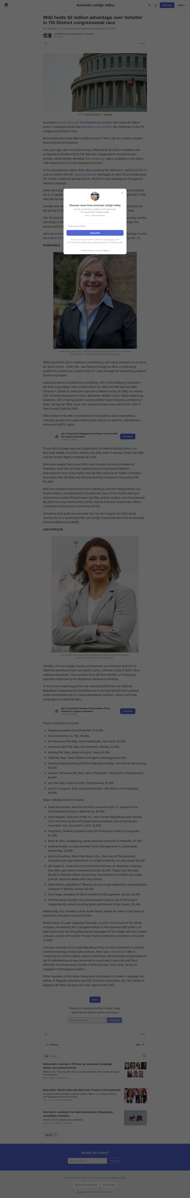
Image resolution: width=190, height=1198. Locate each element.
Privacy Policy (117, 242)
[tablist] (50, 1056)
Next (140, 1044)
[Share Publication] (156, 5)
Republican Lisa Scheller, (97, 127)
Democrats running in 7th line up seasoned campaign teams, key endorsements (77, 1066)
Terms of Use (109, 239)
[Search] (149, 5)
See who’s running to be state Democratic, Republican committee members (78, 1114)
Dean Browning (94, 159)
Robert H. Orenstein (84, 34)
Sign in (181, 5)
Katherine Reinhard (62, 34)
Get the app (109, 1184)
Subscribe (167, 5)
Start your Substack (86, 1184)
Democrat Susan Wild (72, 122)
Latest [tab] (53, 1056)
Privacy (98, 1177)
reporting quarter (85, 174)
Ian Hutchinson (93, 114)
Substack (81, 1192)
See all (50, 1134)
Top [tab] (46, 1056)
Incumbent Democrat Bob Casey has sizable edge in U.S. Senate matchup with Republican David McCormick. (79, 1095)
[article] (95, 1073)
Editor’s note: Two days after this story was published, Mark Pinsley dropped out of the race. (81, 1073)
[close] (122, 193)
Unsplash (108, 114)
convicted (116, 952)
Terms (106, 1177)
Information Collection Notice (94, 242)
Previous (51, 1044)
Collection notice (118, 1177)
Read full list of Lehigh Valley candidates (63, 1119)
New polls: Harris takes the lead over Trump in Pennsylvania (82, 1089)
